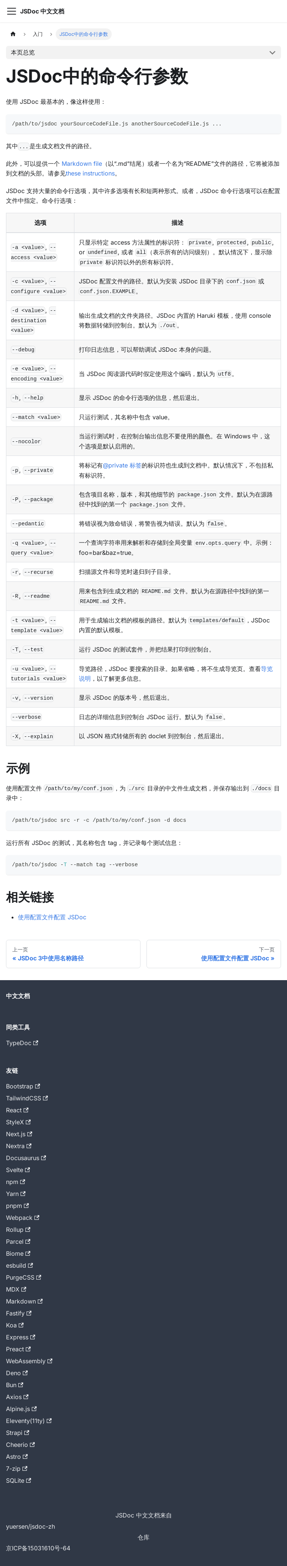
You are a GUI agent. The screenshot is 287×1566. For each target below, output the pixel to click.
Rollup (18, 1229)
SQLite (18, 1480)
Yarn (15, 1193)
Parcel (18, 1241)
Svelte (18, 1170)
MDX (16, 1289)
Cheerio (20, 1444)
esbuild (19, 1265)
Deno (17, 1373)
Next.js (19, 1134)
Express (20, 1337)
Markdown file (82, 163)
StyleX (18, 1122)
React (17, 1110)
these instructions (90, 173)
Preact (18, 1349)
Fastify (18, 1313)
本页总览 (23, 52)
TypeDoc (22, 1043)
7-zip (16, 1468)
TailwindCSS (27, 1098)
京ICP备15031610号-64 (38, 1548)
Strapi (17, 1432)
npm (15, 1182)
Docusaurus (26, 1158)
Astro (17, 1456)
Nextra (18, 1146)
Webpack (22, 1217)
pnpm (17, 1205)
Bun (14, 1385)
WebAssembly (29, 1361)
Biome (18, 1253)
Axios (17, 1397)
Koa (15, 1325)
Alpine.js (21, 1409)
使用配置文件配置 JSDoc (52, 917)
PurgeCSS (23, 1277)
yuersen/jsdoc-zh (30, 1526)
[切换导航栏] (11, 11)
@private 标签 (122, 465)
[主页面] (13, 34)
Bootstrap (23, 1086)
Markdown (24, 1301)
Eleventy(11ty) (29, 1420)
